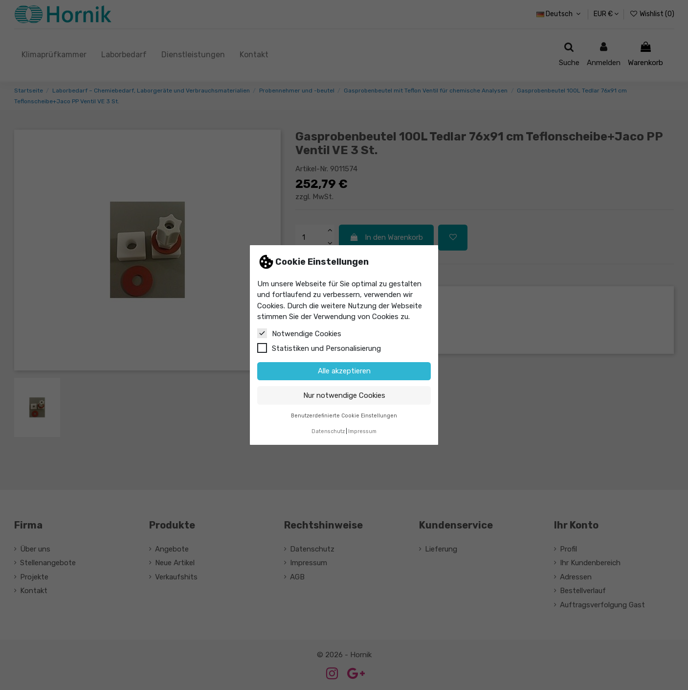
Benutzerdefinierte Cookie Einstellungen (344, 416)
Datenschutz (328, 431)
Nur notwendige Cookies (344, 395)
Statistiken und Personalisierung (319, 348)
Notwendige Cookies (299, 333)
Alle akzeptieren (344, 371)
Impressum (362, 431)
